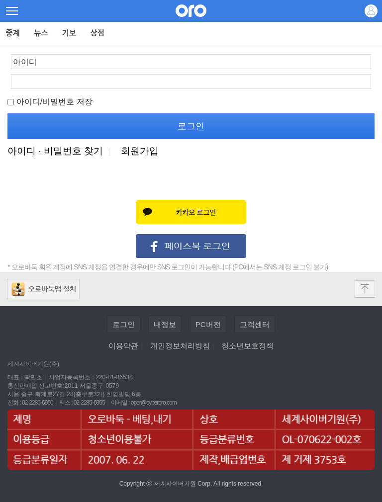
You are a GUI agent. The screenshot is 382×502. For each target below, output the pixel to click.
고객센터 (255, 324)
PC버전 (208, 324)
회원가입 (140, 151)
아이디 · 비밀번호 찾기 (55, 151)
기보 (69, 33)
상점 (98, 33)
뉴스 (41, 33)
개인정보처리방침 (180, 345)
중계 (13, 33)
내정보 (165, 324)
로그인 (123, 324)
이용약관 (123, 345)
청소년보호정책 (247, 345)
